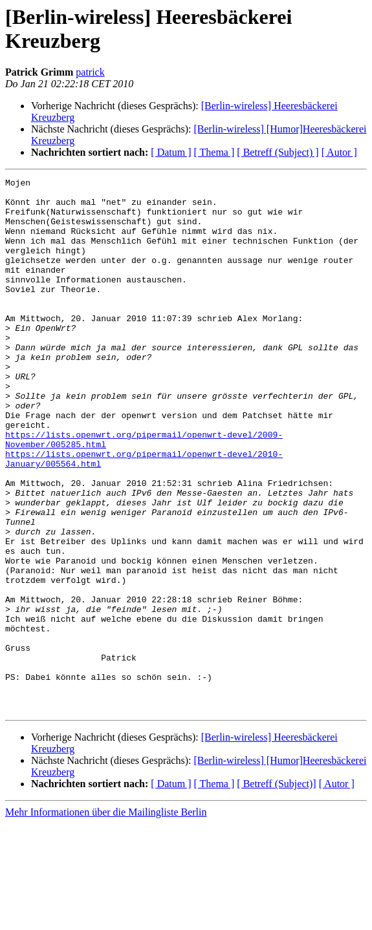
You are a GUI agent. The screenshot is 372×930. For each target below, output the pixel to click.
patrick (90, 72)
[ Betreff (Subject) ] (277, 152)
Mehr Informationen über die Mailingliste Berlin (105, 918)
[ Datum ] (171, 152)
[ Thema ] (214, 152)
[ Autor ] (339, 152)
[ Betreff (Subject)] (276, 890)
